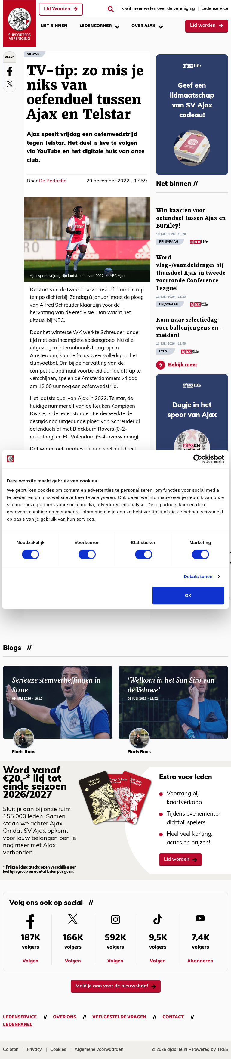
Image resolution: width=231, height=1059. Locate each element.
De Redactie (52, 181)
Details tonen (198, 576)
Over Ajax (147, 25)
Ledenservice (215, 9)
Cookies (58, 1050)
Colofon (10, 1050)
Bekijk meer (176, 365)
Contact (173, 1017)
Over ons (64, 1017)
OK (188, 595)
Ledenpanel (17, 1024)
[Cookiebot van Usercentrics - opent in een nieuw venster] (197, 458)
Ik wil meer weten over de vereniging (157, 9)
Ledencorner (99, 25)
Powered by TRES (210, 1050)
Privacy (34, 1050)
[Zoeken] (111, 9)
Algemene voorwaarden (99, 1050)
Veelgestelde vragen (119, 1017)
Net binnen (54, 25)
